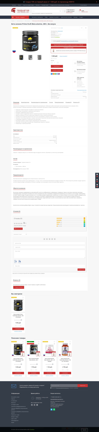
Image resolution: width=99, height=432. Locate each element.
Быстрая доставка (80, 69)
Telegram (51, 409)
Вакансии (13, 402)
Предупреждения (59, 102)
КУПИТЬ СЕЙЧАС (58, 70)
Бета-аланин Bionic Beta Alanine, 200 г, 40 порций (49, 360)
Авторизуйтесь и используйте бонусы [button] (69, 41)
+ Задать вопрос (19, 287)
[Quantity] (55, 63)
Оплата (19, 5)
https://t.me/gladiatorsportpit (37, 404)
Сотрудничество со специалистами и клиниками (59, 5)
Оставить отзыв (81, 269)
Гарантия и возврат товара (28, 5)
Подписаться (82, 385)
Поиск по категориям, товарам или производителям (42, 13)
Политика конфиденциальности (62, 388)
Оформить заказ (84, 11)
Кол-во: (52, 60)
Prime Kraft (60, 31)
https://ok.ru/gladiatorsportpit (34, 404)
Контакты (38, 5)
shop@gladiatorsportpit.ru (57, 399)
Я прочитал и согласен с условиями (65, 388)
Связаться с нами (15, 414)
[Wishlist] (82, 28)
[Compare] (86, 28)
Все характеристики (81, 90)
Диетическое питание (66, 17)
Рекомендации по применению (39, 102)
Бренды (75, 17)
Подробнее (32, 429)
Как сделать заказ (15, 397)
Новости (13, 399)
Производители (14, 420)
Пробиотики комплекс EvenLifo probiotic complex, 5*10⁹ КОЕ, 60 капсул (71, 50)
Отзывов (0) (68, 102)
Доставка (14, 5)
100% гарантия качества (80, 78)
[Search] (60, 11)
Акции (33, 20)
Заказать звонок (69, 12)
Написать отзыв (18, 228)
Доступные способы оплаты (80, 62)
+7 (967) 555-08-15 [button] (56, 397)
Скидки (81, 17)
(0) (61, 28)
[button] (97, 185)
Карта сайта (14, 418)
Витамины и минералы (37, 17)
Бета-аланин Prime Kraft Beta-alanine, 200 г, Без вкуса (18, 316)
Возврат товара (14, 416)
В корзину (58, 66)
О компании (14, 400)
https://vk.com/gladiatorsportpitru (31, 404)
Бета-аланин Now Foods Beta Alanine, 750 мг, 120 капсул (65, 360)
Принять (84, 430)
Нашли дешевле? (63, 56)
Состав (51, 102)
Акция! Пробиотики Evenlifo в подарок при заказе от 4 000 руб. (68, 45)
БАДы (46, 17)
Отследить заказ (45, 5)
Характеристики (25, 102)
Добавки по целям (54, 17)
